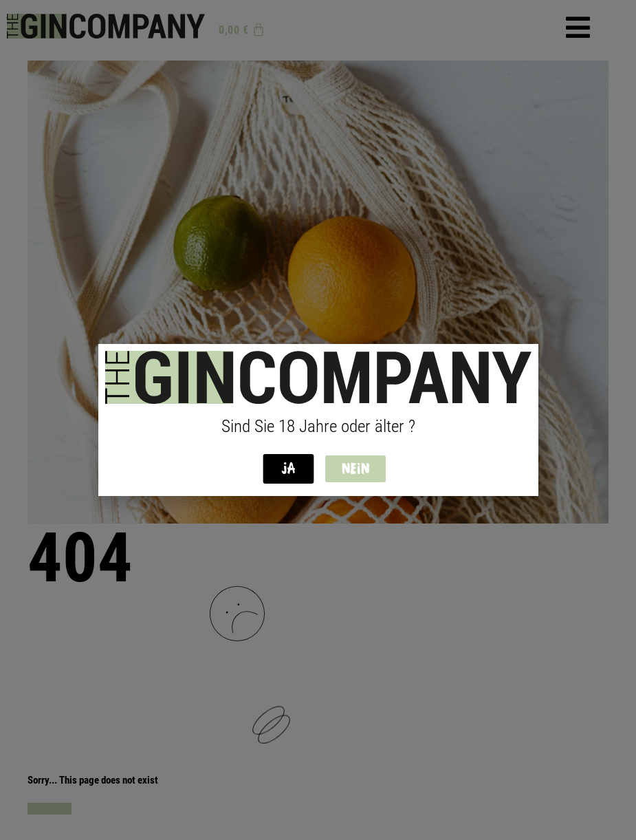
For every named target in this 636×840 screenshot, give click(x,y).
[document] (318, 420)
